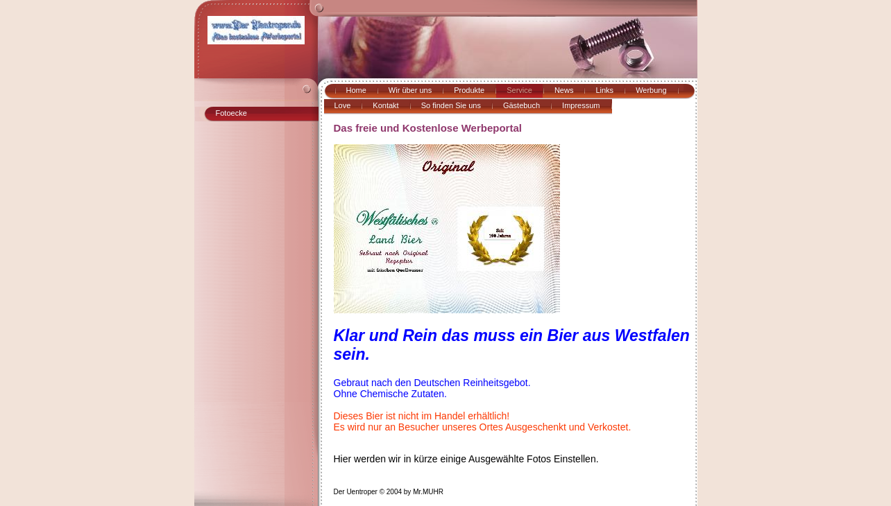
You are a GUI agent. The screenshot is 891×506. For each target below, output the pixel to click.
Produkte (469, 90)
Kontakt (385, 105)
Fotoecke (231, 113)
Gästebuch (521, 105)
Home (356, 90)
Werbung (651, 90)
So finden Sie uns (451, 105)
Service (519, 90)
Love (342, 105)
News (564, 90)
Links (604, 90)
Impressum (581, 105)
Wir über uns (410, 90)
